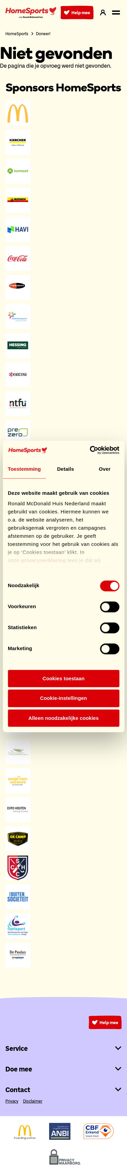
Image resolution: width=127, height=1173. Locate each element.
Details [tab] (65, 469)
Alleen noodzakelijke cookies (63, 718)
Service (63, 1048)
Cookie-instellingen (63, 698)
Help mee (77, 12)
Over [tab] (105, 469)
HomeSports (16, 33)
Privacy (11, 1101)
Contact (63, 1090)
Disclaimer (32, 1101)
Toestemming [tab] (24, 469)
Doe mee (63, 1069)
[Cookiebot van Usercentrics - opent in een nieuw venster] (90, 450)
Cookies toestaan (63, 678)
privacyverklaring (43, 560)
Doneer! (43, 33)
